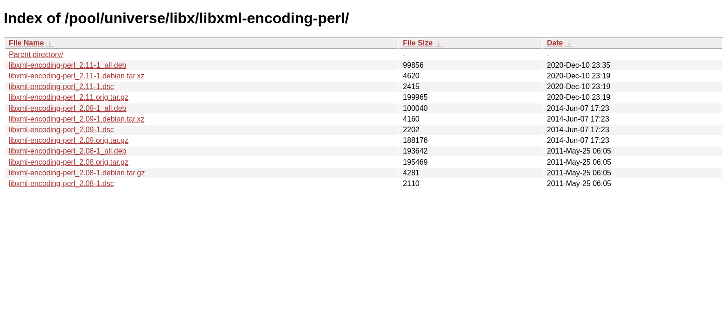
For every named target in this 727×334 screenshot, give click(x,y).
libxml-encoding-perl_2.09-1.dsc (61, 130)
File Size (418, 43)
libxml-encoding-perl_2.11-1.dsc (61, 86)
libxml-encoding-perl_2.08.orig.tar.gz (68, 162)
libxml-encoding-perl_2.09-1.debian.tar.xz (77, 119)
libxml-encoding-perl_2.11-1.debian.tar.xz (77, 76)
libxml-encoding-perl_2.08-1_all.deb (67, 151)
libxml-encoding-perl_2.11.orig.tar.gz (68, 97)
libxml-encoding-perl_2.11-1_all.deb (67, 65)
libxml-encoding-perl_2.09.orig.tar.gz (68, 140)
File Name (26, 43)
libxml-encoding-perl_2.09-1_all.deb (67, 108)
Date (555, 43)
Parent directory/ (36, 54)
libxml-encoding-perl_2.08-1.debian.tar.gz (77, 173)
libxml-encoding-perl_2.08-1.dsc (61, 183)
